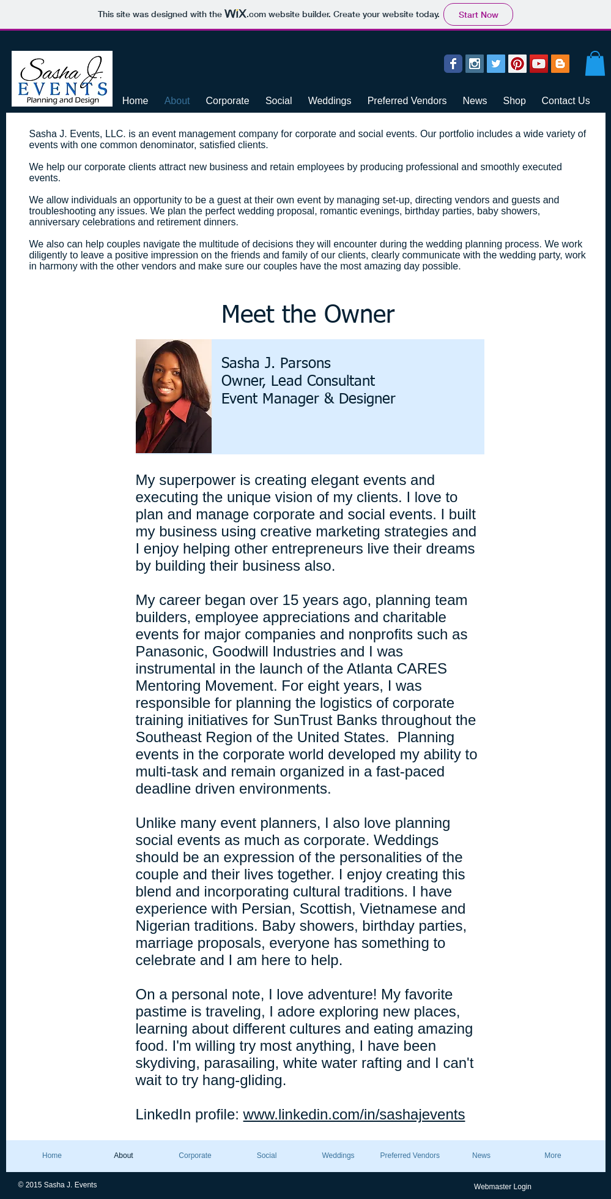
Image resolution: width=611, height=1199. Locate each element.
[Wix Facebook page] (453, 64)
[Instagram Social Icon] (474, 64)
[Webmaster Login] (503, 1187)
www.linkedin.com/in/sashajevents (354, 1114)
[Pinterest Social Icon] (517, 64)
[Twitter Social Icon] (496, 64)
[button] (595, 63)
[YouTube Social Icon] (539, 64)
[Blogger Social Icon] (560, 64)
